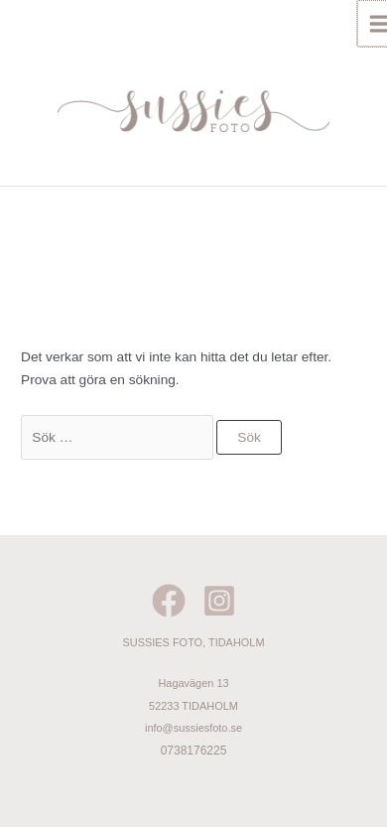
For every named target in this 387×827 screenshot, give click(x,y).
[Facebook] (169, 600)
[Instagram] (219, 600)
